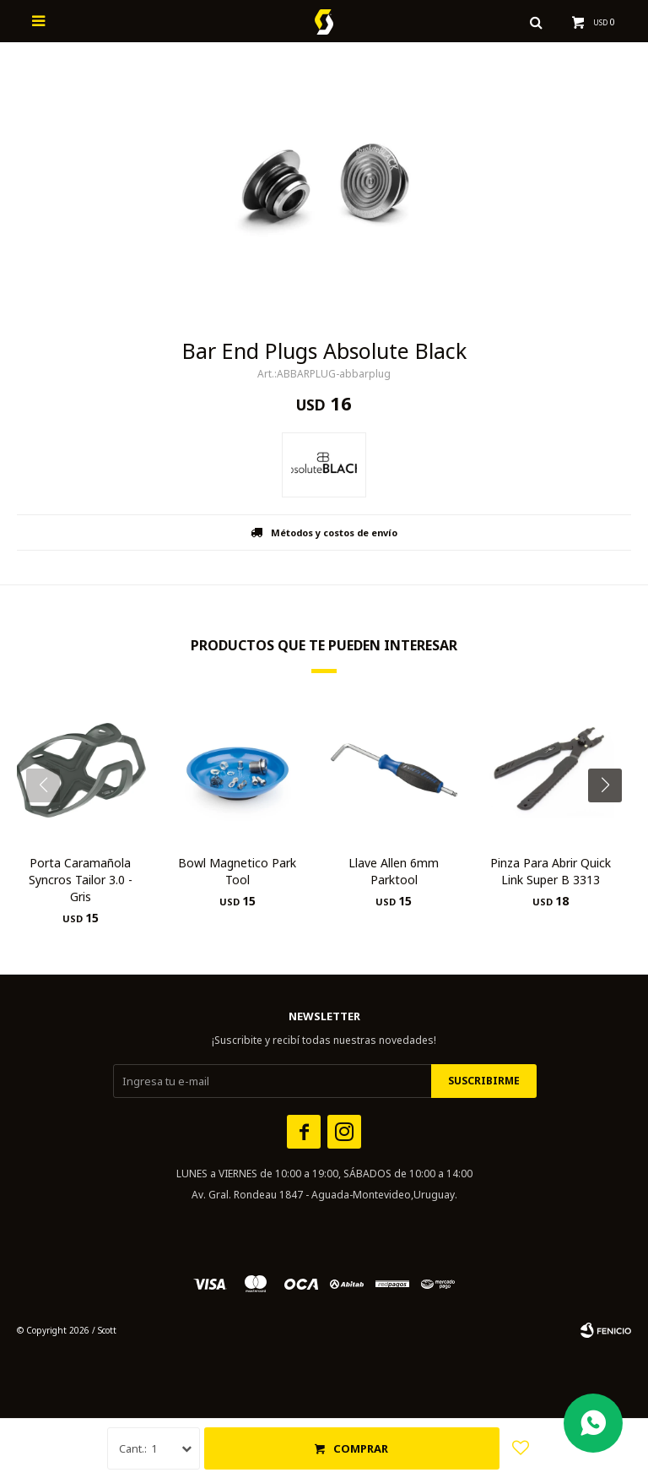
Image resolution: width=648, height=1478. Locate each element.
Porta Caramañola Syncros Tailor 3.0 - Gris (80, 880)
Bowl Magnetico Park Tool (237, 871)
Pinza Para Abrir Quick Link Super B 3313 (550, 871)
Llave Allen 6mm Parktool (393, 871)
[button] (611, 819)
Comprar (360, 1448)
